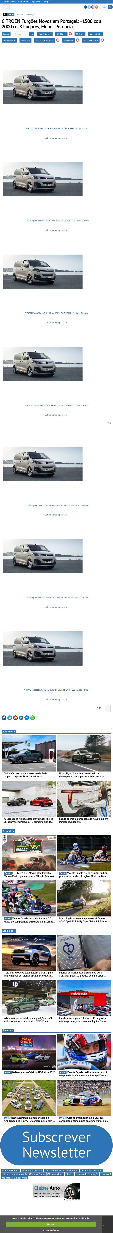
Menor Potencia (91, 40)
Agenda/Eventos (11, 1170)
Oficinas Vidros (55, 1174)
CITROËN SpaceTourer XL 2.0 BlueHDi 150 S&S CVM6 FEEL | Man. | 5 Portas (56, 597)
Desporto (8, 831)
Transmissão (9, 40)
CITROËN (61, 34)
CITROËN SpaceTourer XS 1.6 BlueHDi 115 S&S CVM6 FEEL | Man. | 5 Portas (56, 220)
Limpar (6, 34)
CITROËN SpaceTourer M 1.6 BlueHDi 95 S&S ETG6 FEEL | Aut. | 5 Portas (56, 128)
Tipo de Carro (45, 34)
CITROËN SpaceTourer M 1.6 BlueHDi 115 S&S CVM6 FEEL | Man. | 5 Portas (56, 405)
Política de (51, 1230)
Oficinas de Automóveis (14, 1174)
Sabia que (8, 930)
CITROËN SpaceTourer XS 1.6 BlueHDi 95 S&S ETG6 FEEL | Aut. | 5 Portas (56, 313)
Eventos (7, 1030)
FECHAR (50, 1224)
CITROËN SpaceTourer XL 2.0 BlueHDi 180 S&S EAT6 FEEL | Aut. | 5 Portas (56, 690)
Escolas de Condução (87, 1174)
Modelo (80, 34)
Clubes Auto (20, 1177)
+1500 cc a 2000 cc (44, 40)
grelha (11, 14)
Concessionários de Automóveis (61, 1170)
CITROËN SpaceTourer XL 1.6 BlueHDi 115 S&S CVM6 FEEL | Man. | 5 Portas (56, 505)
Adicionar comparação (56, 138)
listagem (19, 14)
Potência (25, 40)
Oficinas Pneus (37, 1174)
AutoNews (8, 731)
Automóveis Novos (32, 1170)
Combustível (96, 34)
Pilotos (69, 1174)
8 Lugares (68, 40)
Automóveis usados (91, 1170)
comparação (30, 14)
